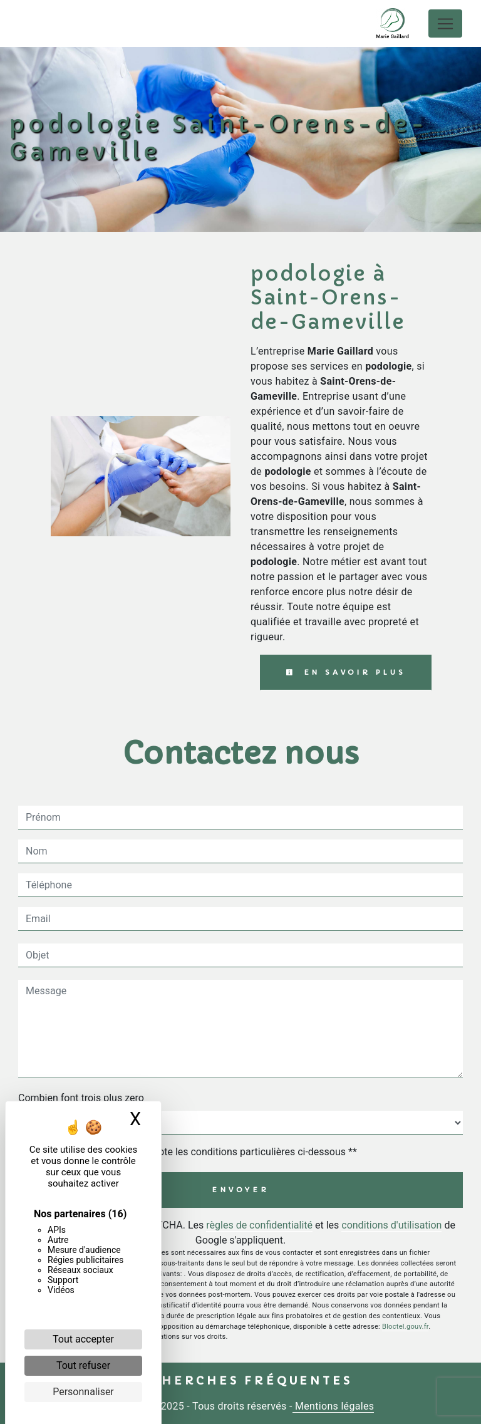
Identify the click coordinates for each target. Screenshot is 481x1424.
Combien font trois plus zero (81, 1098)
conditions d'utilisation (391, 1225)
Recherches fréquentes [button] (241, 1381)
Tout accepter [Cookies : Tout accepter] (83, 1339)
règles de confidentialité (259, 1225)
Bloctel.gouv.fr (405, 1327)
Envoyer (240, 1189)
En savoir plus (346, 672)
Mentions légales (333, 1406)
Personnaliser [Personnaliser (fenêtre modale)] (83, 1392)
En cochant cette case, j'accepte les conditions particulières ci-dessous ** (194, 1152)
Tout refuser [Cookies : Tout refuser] (83, 1365)
